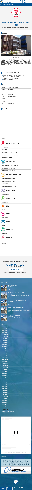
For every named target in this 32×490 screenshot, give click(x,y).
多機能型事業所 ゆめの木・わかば (8, 178)
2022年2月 (4, 377)
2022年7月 (4, 369)
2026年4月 (4, 328)
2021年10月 (4, 379)
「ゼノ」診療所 (5, 217)
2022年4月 (4, 373)
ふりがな (3, 488)
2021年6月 (4, 386)
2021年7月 (4, 384)
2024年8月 (4, 344)
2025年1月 (4, 342)
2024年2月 (4, 353)
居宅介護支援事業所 (5, 194)
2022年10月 (4, 367)
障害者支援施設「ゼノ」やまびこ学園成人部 (10, 165)
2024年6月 (4, 346)
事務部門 (3, 225)
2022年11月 (4, 365)
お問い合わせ (16, 269)
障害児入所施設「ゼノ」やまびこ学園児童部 (10, 155)
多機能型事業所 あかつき (7, 183)
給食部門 (3, 209)
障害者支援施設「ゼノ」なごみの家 (8, 168)
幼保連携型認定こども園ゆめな (7, 147)
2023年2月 (4, 361)
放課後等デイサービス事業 (7, 157)
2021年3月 (4, 392)
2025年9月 (4, 338)
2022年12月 (4, 363)
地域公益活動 (4, 233)
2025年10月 (4, 336)
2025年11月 (4, 334)
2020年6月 (4, 400)
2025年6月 (4, 340)
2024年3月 (4, 350)
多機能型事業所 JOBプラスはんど (8, 181)
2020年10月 (4, 396)
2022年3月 (4, 375)
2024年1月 (4, 355)
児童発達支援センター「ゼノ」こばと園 (9, 152)
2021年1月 (4, 394)
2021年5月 (4, 388)
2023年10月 (4, 359)
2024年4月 (4, 348)
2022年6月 (4, 371)
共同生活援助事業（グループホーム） (9, 170)
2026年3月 (4, 330)
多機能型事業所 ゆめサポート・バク (9, 186)
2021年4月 (4, 390)
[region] (16, 45)
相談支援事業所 (5, 202)
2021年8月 (4, 382)
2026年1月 (4, 332)
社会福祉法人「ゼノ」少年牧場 (7, 411)
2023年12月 (4, 357)
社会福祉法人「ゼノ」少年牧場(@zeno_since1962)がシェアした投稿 (16, 452)
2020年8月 (4, 398)
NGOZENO (4, 243)
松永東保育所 (4, 149)
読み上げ (9, 488)
